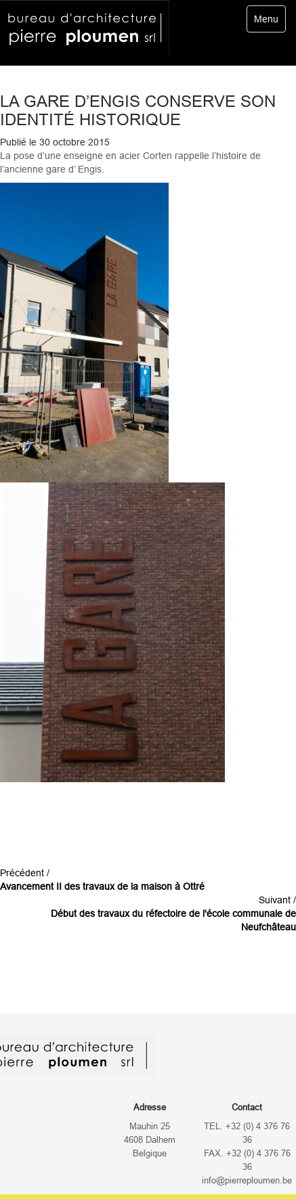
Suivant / (173, 913)
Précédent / (102, 879)
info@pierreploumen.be (247, 1180)
